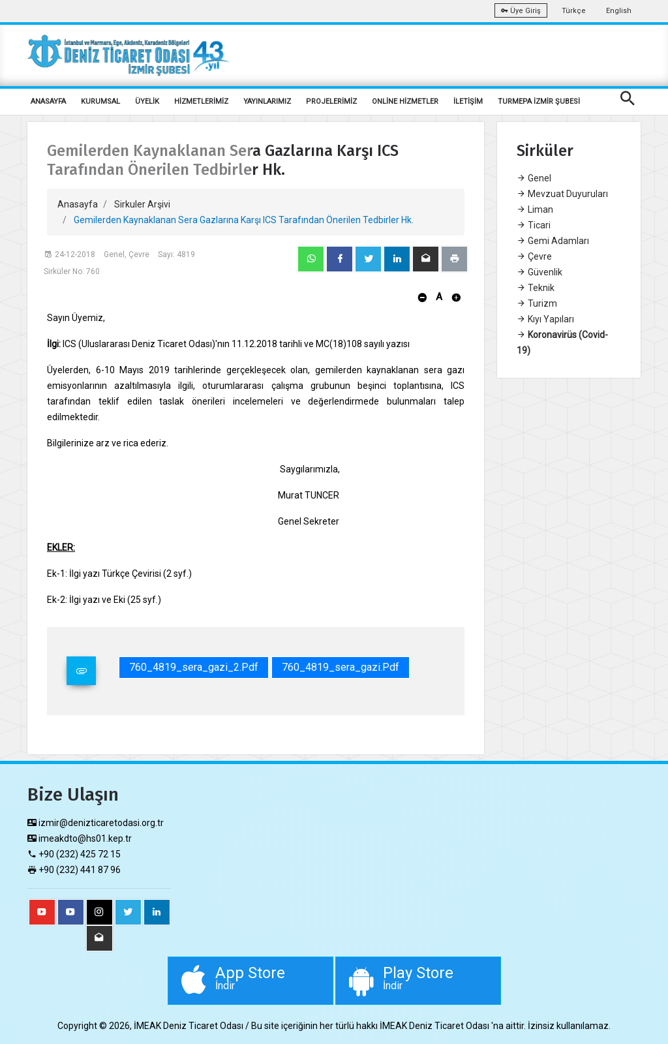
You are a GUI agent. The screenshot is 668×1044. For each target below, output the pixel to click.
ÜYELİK (147, 101)
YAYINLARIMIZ (267, 101)
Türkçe (574, 11)
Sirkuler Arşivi (142, 204)
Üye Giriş (521, 11)
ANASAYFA (48, 101)
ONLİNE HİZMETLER (405, 101)
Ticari (534, 225)
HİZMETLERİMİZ (201, 101)
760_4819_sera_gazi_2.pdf (193, 667)
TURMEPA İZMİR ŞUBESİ (539, 101)
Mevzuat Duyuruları (562, 194)
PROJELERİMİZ (331, 101)
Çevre (534, 256)
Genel (534, 178)
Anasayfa (77, 204)
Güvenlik (539, 272)
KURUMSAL (100, 101)
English (618, 11)
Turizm (537, 303)
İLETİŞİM (468, 101)
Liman (535, 209)
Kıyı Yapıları (545, 319)
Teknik (535, 288)
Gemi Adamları (553, 241)
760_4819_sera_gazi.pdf (340, 667)
